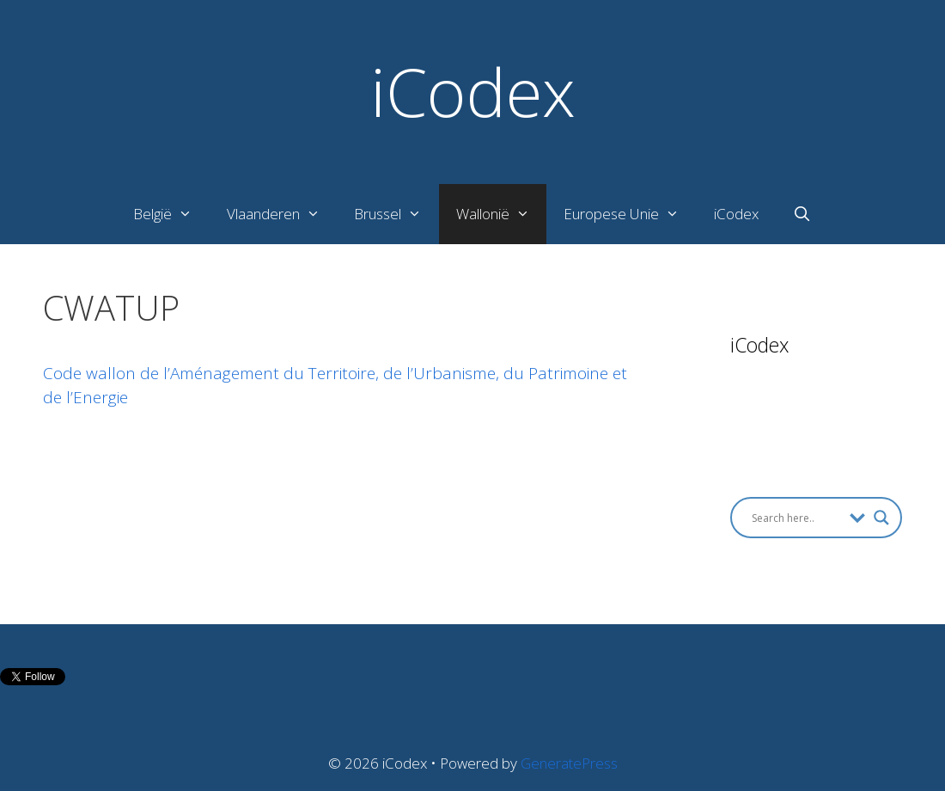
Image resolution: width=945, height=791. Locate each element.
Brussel (396, 214)
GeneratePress (569, 763)
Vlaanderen (282, 214)
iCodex (473, 91)
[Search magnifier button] (881, 518)
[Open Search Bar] (802, 214)
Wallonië (501, 214)
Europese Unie (630, 214)
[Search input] (796, 518)
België (171, 214)
